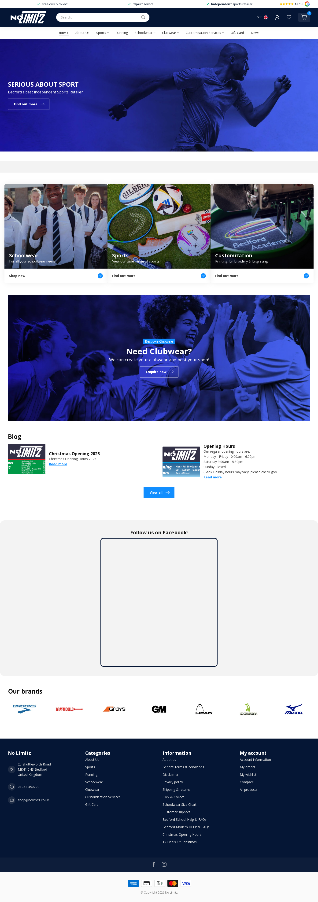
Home (64, 32)
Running (122, 32)
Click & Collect (173, 797)
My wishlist (248, 774)
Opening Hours (219, 446)
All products (249, 789)
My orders (247, 767)
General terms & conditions (183, 767)
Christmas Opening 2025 (74, 453)
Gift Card (237, 32)
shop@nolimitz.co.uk (33, 800)
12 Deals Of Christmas (180, 842)
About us (169, 759)
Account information (255, 759)
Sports (101, 32)
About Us (82, 32)
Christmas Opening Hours (182, 834)
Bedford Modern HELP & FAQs (186, 827)
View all (160, 492)
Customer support (176, 812)
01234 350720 (28, 786)
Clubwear (169, 32)
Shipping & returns (176, 789)
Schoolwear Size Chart (179, 804)
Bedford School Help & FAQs (185, 819)
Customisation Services (203, 32)
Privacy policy (173, 782)
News (255, 32)
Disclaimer (170, 774)
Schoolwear (143, 32)
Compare (247, 782)
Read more (58, 464)
